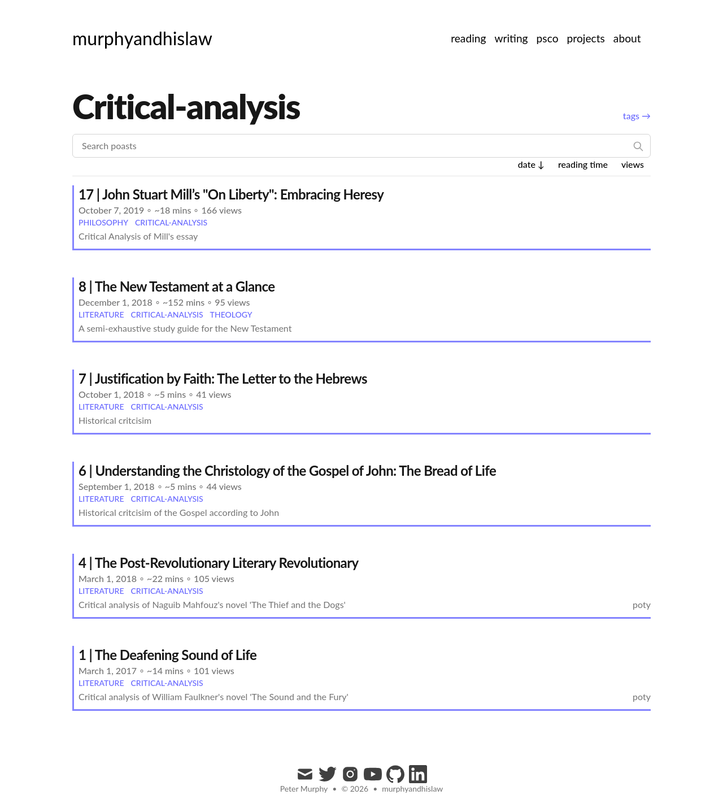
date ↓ (531, 164)
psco (548, 38)
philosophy (103, 222)
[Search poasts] (361, 146)
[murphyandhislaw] (142, 38)
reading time (583, 164)
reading (468, 38)
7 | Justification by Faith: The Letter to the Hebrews (223, 378)
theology (231, 314)
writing (511, 38)
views (632, 164)
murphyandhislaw (412, 788)
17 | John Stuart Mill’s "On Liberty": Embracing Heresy (231, 194)
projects (586, 38)
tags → (637, 115)
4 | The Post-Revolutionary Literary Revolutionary (219, 562)
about (627, 38)
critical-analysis (171, 222)
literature (101, 314)
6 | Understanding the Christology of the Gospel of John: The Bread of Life (287, 470)
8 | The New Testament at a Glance (177, 286)
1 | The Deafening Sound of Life (167, 654)
